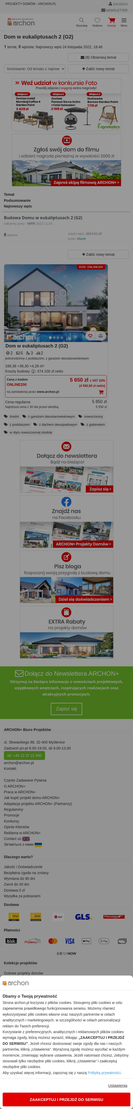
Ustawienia (117, 1085)
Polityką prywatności (104, 1073)
